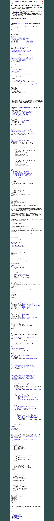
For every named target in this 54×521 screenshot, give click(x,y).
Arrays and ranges (16, 515)
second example (17, 11)
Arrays (14, 513)
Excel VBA (16, 1)
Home (12, 1)
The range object (16, 512)
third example (17, 13)
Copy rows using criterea (17, 514)
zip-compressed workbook (22, 107)
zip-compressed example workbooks (22, 217)
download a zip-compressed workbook (22, 23)
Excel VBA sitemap (16, 518)
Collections (15, 517)
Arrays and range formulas (17, 516)
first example (17, 9)
